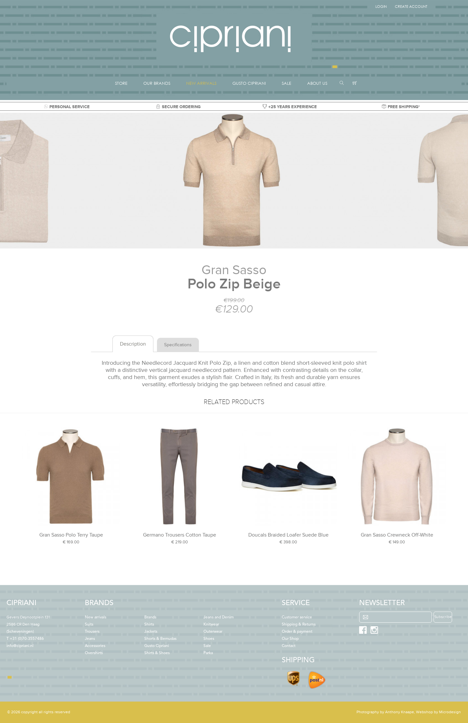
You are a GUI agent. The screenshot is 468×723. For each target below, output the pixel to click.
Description (133, 344)
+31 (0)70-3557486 (27, 639)
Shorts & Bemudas (160, 639)
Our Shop (290, 639)
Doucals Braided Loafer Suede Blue (288, 535)
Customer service (297, 617)
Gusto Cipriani (156, 646)
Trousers (92, 632)
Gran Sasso (234, 270)
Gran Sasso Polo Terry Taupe (71, 535)
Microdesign (450, 712)
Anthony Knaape (399, 712)
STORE (121, 83)
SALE (286, 83)
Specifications (178, 345)
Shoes (208, 639)
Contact (288, 646)
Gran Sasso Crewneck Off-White (397, 535)
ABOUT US (317, 83)
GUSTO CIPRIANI (249, 83)
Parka (208, 653)
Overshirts (94, 653)
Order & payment (297, 632)
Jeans (90, 639)
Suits (89, 625)
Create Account (411, 6)
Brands (150, 617)
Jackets (150, 632)
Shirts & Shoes (157, 653)
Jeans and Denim (218, 617)
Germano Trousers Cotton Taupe (179, 535)
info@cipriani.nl (19, 646)
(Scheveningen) (28, 624)
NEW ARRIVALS (201, 83)
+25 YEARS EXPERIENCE (290, 106)
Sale (207, 646)
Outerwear (212, 632)
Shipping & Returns (299, 625)
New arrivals (95, 617)
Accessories (95, 646)
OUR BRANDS (156, 83)
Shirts (149, 625)
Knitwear (211, 625)
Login (381, 6)
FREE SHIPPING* (401, 106)
